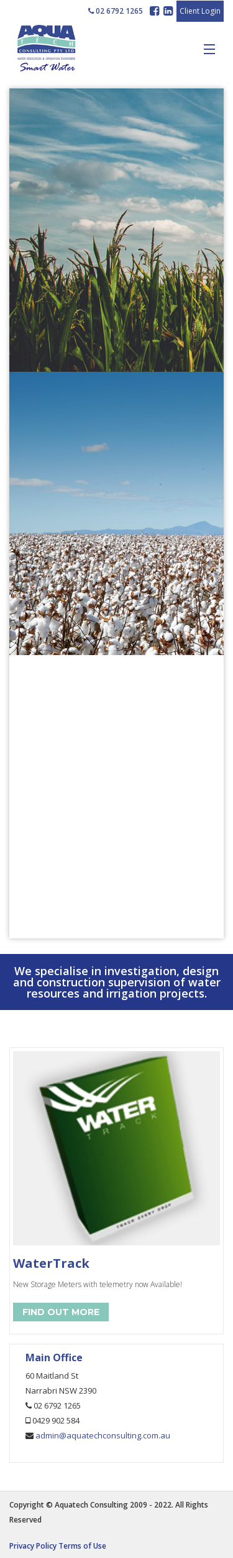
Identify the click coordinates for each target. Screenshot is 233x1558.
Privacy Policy (33, 1546)
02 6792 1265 (115, 11)
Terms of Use (82, 1546)
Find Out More (60, 1312)
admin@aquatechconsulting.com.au (102, 1435)
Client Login (200, 11)
